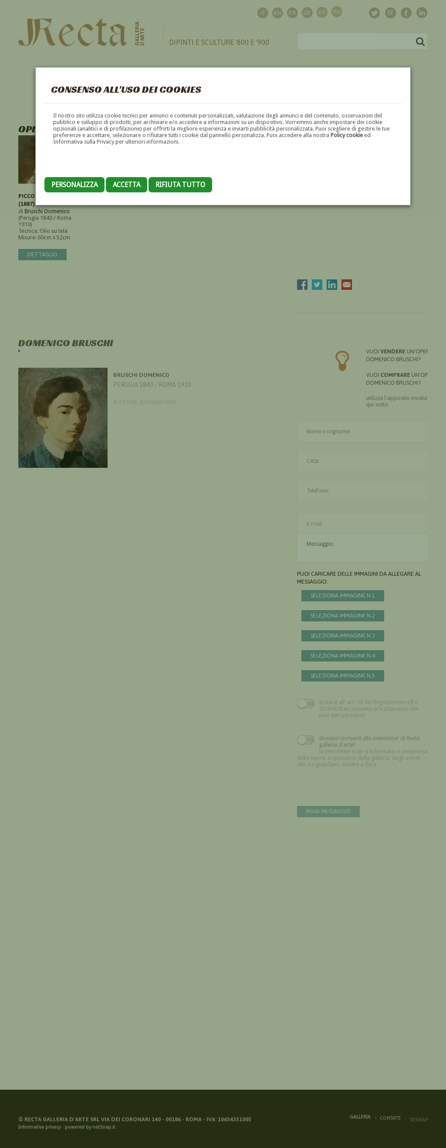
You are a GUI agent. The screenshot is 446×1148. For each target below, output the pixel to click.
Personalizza (74, 185)
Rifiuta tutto (180, 185)
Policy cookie (347, 135)
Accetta (126, 185)
